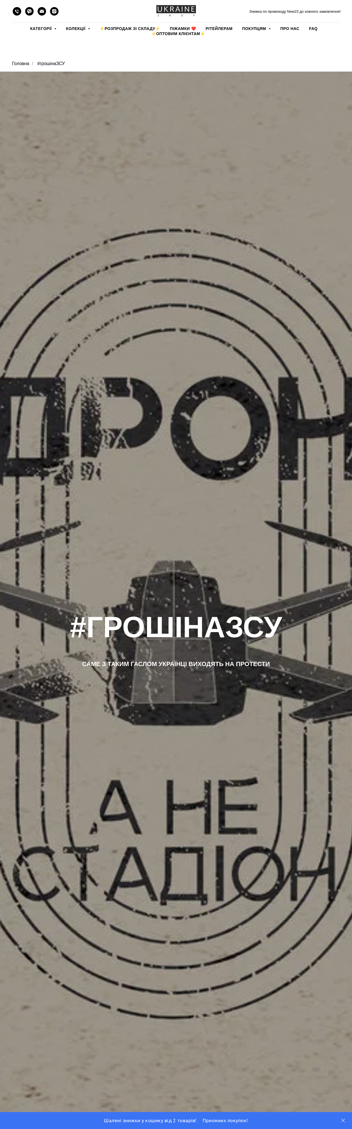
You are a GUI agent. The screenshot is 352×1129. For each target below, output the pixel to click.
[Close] (343, 1120)
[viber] (29, 11)
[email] (42, 11)
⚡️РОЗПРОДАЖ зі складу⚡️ (130, 28)
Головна (20, 63)
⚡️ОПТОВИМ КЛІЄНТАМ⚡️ (178, 33)
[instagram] (54, 11)
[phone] (17, 11)
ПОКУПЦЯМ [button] (254, 28)
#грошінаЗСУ (51, 63)
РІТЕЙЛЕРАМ (219, 28)
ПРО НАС (289, 28)
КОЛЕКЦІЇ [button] (76, 28)
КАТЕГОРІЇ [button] (41, 28)
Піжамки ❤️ (183, 28)
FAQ (313, 28)
